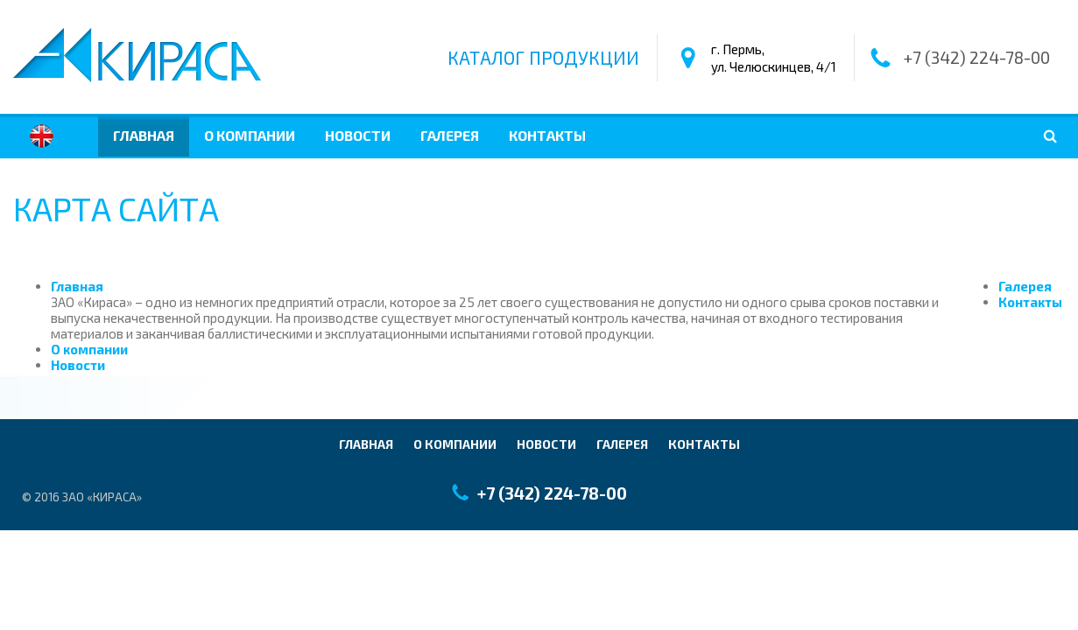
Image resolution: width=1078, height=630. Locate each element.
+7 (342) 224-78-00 (976, 57)
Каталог (543, 57)
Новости (358, 135)
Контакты (547, 135)
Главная (143, 135)
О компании (249, 135)
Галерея (449, 135)
